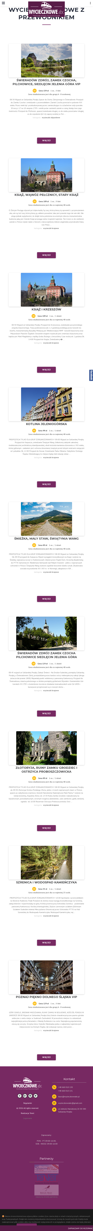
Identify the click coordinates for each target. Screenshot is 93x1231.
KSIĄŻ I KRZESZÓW (46, 309)
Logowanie (27, 1118)
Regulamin (27, 1103)
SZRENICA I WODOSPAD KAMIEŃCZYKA (46, 882)
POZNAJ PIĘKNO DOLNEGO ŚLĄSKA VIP (46, 997)
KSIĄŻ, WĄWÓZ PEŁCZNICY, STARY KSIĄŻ (46, 195)
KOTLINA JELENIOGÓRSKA (46, 424)
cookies (41, 1216)
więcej (46, 140)
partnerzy (54, 1197)
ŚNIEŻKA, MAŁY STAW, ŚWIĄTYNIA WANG (46, 538)
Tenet (32, 1113)
